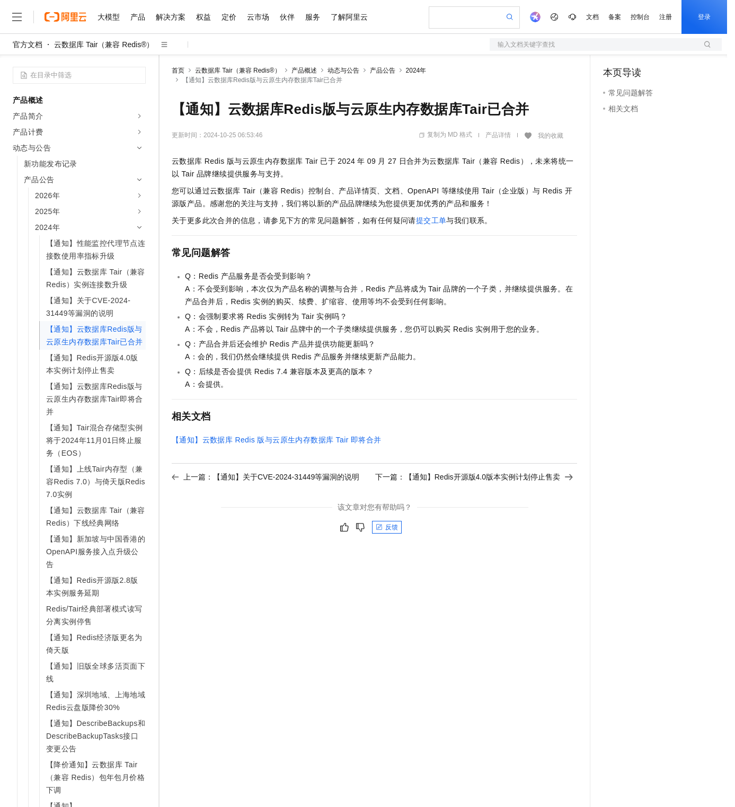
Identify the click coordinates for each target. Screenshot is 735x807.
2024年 (416, 70)
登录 (704, 17)
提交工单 (431, 220)
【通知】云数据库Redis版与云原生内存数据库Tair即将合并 (277, 440)
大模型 (109, 17)
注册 (665, 17)
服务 (312, 17)
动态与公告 (343, 70)
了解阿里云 (349, 17)
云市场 (258, 17)
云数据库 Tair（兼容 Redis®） (104, 44)
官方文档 (27, 44)
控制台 (640, 17)
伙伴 (287, 17)
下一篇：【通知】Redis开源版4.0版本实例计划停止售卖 (474, 477)
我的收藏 (550, 135)
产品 (137, 17)
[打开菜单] (17, 17)
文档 (592, 17)
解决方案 (170, 17)
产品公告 (382, 70)
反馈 (387, 527)
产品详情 (498, 135)
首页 (178, 70)
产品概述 (304, 70)
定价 (229, 17)
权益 (203, 17)
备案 (614, 17)
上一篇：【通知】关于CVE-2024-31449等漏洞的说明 (265, 477)
